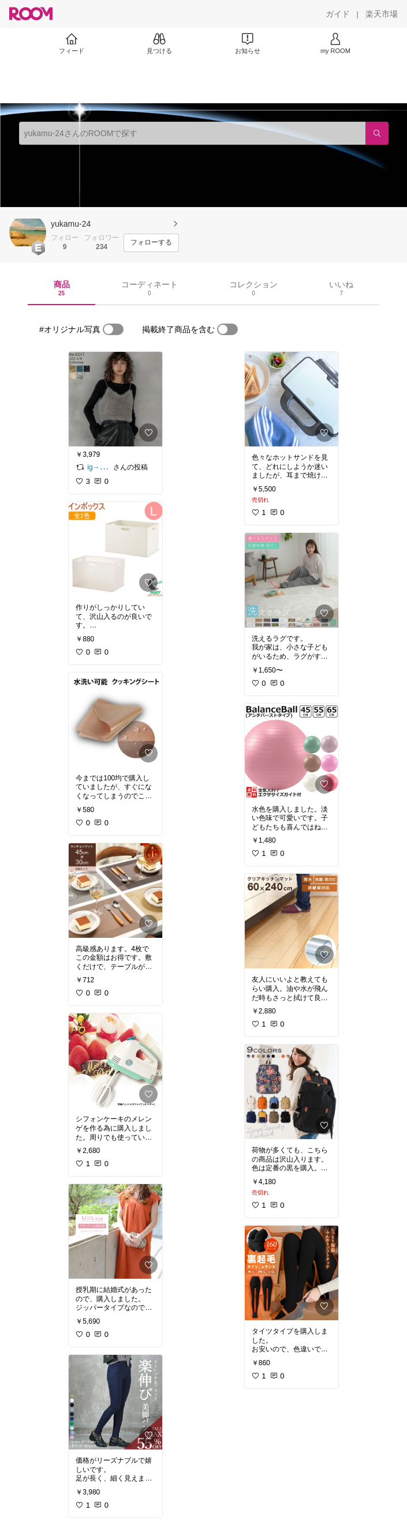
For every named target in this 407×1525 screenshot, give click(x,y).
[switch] (113, 329)
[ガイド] (338, 14)
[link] (115, 399)
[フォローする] (151, 243)
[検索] (377, 133)
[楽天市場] (381, 14)
